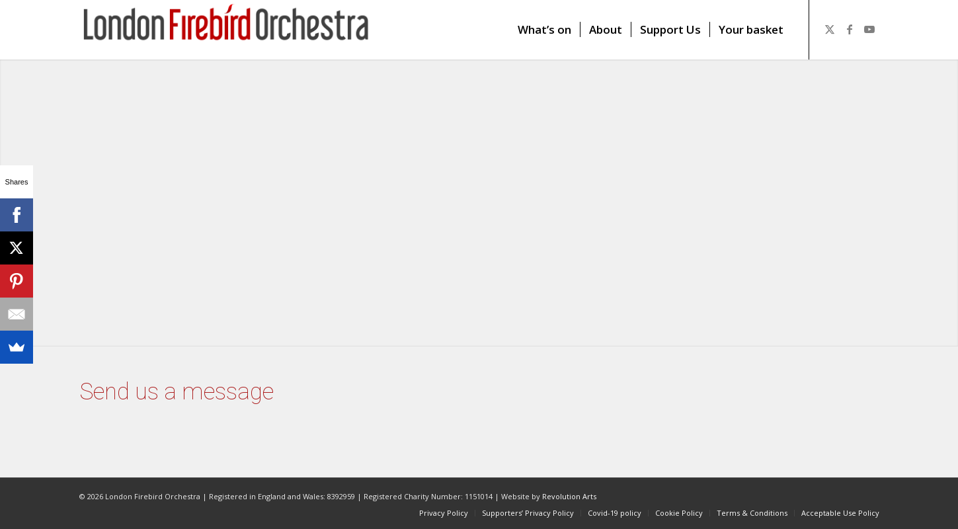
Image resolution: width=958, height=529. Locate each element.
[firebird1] (226, 30)
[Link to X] (830, 29)
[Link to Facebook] (849, 29)
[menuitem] (544, 30)
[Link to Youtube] (869, 29)
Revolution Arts (569, 496)
